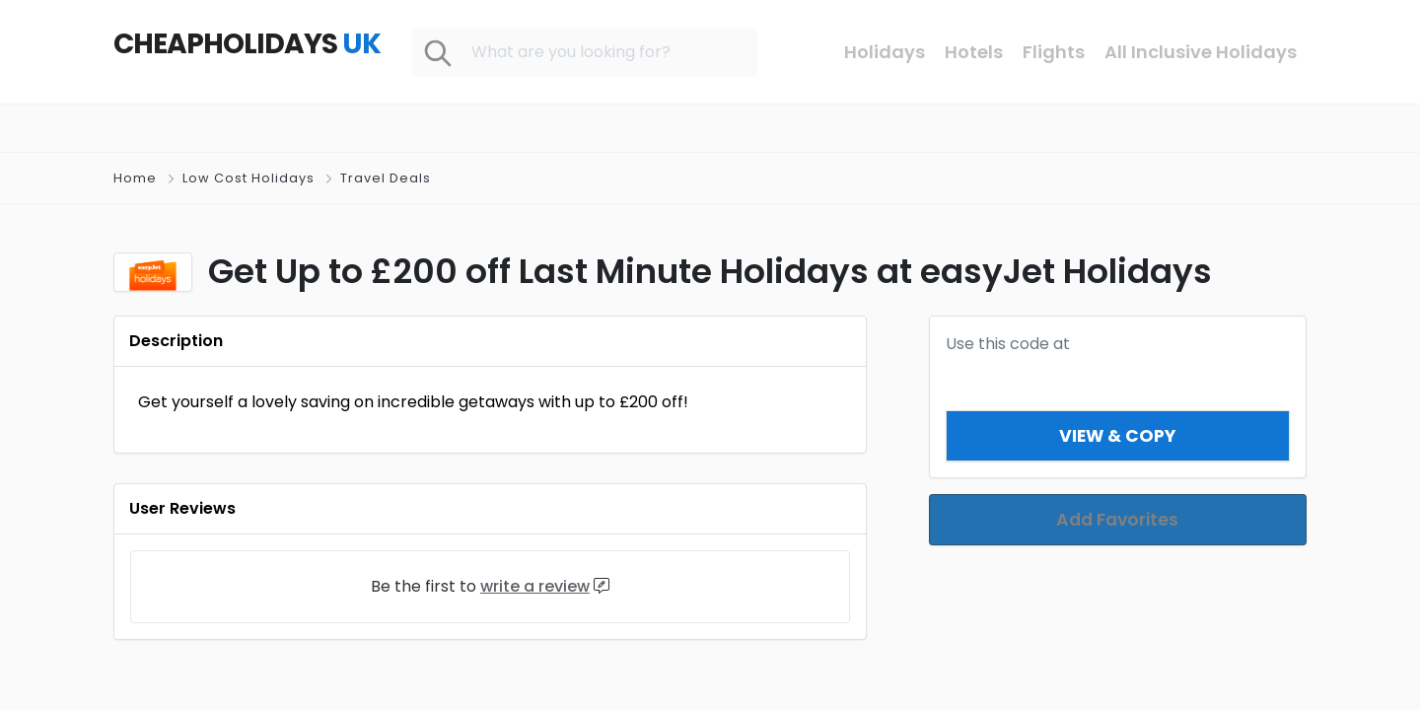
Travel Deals (385, 178)
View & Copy (1117, 435)
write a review (535, 586)
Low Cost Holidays (248, 178)
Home (135, 178)
